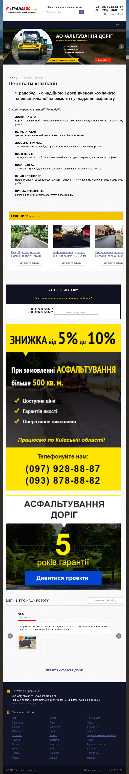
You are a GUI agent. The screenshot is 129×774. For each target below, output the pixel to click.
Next (121, 47)
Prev (7, 47)
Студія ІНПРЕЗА (114, 770)
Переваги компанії (33, 77)
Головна (12, 77)
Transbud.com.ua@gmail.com (27, 703)
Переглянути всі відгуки (64, 670)
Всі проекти (32, 216)
